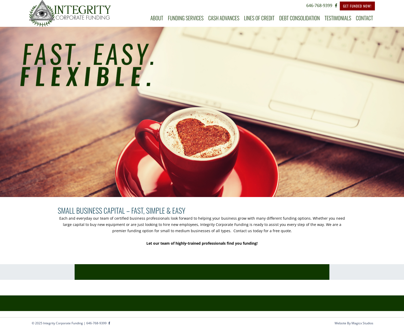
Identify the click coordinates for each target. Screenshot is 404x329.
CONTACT (364, 18)
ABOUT (157, 18)
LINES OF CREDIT (259, 18)
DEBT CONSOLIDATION (299, 18)
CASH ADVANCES (223, 18)
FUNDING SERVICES (186, 18)
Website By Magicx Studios (354, 323)
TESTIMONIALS (337, 18)
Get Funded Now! (357, 6)
